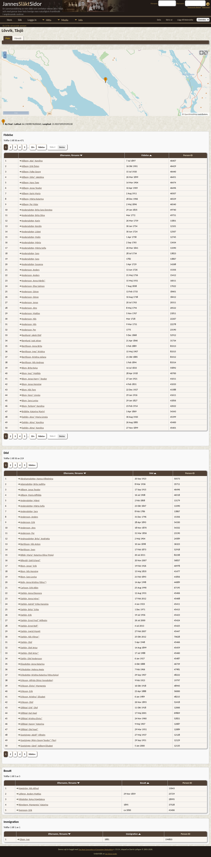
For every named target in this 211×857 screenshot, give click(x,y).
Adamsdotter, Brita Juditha (32, 484)
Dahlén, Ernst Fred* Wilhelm (33, 620)
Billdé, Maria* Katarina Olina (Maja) (37, 555)
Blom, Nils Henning (29, 571)
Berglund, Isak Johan (31, 340)
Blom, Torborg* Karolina (33, 406)
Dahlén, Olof (26, 642)
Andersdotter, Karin (31, 220)
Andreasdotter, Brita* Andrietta (35, 538)
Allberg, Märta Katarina (33, 199)
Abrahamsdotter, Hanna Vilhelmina (36, 478)
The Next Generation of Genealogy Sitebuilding (95, 849)
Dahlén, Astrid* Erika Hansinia (34, 604)
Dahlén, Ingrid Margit (30, 631)
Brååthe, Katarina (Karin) (33, 411)
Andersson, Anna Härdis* (33, 280)
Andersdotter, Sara (30, 253)
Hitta (48, 20)
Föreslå (18, 38)
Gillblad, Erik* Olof (29, 707)
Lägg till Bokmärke (185, 19)
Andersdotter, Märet (30, 500)
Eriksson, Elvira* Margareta (33, 685)
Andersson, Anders (31, 269)
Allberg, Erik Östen (30, 166)
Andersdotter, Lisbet (31, 231)
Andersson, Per (29, 329)
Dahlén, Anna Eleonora (31, 593)
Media (64, 20)
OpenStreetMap (190, 114)
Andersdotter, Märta (31, 242)
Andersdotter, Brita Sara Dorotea (37, 209)
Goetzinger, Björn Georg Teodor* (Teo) (38, 740)
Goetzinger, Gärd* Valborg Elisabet (36, 745)
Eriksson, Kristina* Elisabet (32, 696)
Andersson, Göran (30, 291)
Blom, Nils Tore (29, 389)
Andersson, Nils (29, 318)
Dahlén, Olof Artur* (29, 653)
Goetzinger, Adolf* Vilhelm (32, 734)
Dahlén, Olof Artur (29, 647)
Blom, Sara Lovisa (30, 400)
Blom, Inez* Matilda (31, 373)
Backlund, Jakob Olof (31, 335)
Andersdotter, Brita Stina (33, 215)
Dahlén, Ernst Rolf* (29, 625)
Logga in (32, 19)
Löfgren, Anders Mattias (30, 793)
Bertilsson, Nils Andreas (33, 362)
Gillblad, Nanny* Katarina (32, 724)
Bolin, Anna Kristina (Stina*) (33, 582)
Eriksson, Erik (26, 691)
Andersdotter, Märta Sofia (34, 248)
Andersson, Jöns (29, 308)
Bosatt (144, 783)
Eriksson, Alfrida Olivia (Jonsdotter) (36, 680)
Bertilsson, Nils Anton (30, 544)
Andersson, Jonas (30, 302)
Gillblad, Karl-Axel (28, 713)
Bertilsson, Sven (27, 549)
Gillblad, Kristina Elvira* (31, 718)
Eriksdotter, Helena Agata (32, 669)
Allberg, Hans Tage (30, 182)
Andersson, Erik (27, 522)
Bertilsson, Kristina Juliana (34, 357)
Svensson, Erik (25, 810)
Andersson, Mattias (31, 313)
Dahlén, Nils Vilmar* (29, 636)
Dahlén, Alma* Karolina (33, 422)
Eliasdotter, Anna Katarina (32, 664)
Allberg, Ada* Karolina (32, 160)
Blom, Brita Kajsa (30, 367)
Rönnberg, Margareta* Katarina (33, 804)
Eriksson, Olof (26, 702)
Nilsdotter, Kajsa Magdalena (32, 799)
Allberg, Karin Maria (31, 193)
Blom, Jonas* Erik (28, 566)
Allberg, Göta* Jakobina (33, 177)
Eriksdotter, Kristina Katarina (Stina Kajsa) (39, 675)
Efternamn (205, 7)
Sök (20, 19)
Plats (7, 38)
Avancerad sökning (194, 7)
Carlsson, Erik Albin (29, 587)
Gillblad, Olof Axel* (29, 729)
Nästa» (41, 147)
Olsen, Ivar (25, 839)
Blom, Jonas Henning (31, 384)
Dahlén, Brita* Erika (29, 609)
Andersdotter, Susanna (32, 264)
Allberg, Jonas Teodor (32, 188)
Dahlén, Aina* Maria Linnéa (35, 417)
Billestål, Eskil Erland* (30, 560)
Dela (159, 19)
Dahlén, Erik (26, 615)
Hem (9, 19)
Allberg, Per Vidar (30, 204)
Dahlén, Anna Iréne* (30, 598)
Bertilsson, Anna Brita (32, 346)
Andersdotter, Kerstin (32, 226)
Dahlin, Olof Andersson (31, 658)
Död (152, 473)
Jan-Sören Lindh (111, 854)
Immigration (133, 834)
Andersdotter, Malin (31, 237)
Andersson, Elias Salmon (33, 286)
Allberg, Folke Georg (31, 171)
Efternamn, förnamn (71, 155)
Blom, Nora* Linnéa (31, 395)
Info (80, 20)
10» (33, 147)
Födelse (146, 155)
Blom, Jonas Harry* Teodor (34, 378)
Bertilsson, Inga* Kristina (33, 351)
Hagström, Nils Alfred (29, 788)
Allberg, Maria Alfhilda (30, 495)
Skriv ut (169, 19)
